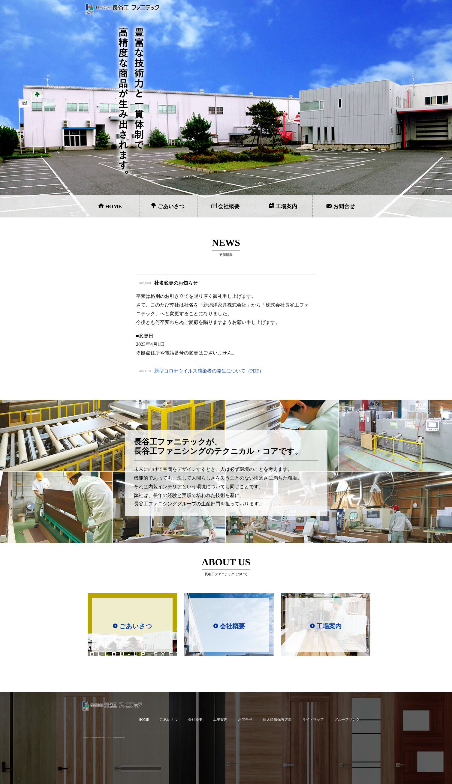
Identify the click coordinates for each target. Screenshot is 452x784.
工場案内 (286, 206)
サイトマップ (313, 719)
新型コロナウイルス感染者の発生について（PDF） (209, 370)
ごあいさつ (171, 206)
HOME (113, 206)
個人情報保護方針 (277, 719)
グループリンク (347, 719)
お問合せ (344, 206)
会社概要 (229, 206)
